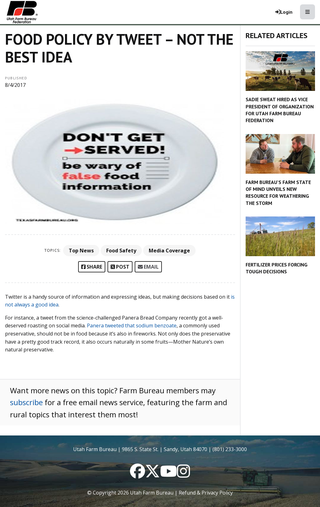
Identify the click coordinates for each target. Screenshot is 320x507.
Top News (81, 250)
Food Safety (121, 250)
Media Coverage (169, 250)
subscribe (26, 402)
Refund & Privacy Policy (206, 492)
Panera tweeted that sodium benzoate (132, 325)
